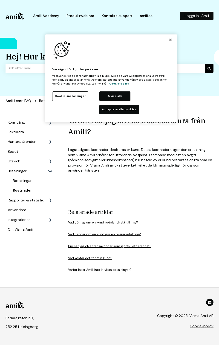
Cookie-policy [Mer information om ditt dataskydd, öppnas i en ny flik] (119, 83)
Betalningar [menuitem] (17, 171)
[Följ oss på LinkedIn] (209, 302)
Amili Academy (46, 15)
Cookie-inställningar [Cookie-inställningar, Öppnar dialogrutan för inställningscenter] (70, 96)
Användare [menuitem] (17, 209)
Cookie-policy (201, 326)
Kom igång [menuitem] (16, 122)
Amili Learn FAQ (18, 100)
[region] (111, 78)
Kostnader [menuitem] (22, 190)
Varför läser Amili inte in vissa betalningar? (100, 270)
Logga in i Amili (197, 15)
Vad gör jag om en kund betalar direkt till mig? (103, 222)
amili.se (146, 15)
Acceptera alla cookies (119, 109)
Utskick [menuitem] (14, 161)
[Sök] (209, 68)
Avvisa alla (114, 96)
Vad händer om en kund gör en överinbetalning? (104, 234)
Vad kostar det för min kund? (90, 258)
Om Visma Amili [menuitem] (20, 229)
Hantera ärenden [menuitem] (22, 141)
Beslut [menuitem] (13, 151)
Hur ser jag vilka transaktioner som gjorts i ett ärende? (109, 246)
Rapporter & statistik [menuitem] (26, 200)
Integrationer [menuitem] (19, 219)
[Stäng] (170, 40)
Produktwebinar (80, 15)
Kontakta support (117, 15)
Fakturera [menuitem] (16, 132)
